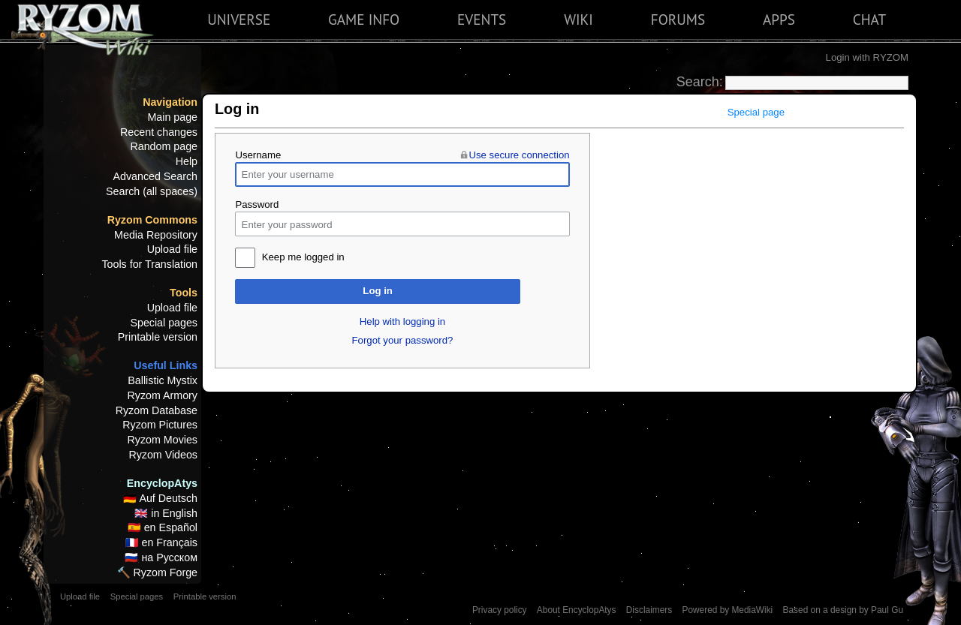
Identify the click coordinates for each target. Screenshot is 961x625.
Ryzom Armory (162, 395)
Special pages (163, 323)
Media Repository (155, 235)
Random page (163, 146)
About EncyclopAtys (576, 610)
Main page (172, 117)
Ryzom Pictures (159, 425)
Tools (183, 293)
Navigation (170, 102)
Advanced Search (155, 176)
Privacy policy (499, 610)
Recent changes (158, 132)
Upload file (172, 249)
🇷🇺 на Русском (161, 557)
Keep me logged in (303, 257)
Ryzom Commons (152, 220)
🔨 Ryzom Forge (157, 572)
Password (257, 204)
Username (258, 155)
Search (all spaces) (151, 191)
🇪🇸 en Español (162, 527)
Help (186, 161)
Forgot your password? (402, 340)
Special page (756, 112)
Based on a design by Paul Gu (843, 610)
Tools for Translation (149, 264)
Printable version (157, 337)
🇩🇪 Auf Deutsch (160, 498)
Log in (378, 290)
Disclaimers (649, 610)
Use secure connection (518, 155)
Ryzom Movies (162, 440)
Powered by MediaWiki (727, 610)
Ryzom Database (156, 410)
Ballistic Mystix (162, 380)
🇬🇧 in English (165, 513)
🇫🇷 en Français (161, 542)
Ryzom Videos (162, 455)
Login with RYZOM (867, 57)
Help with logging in (402, 321)
